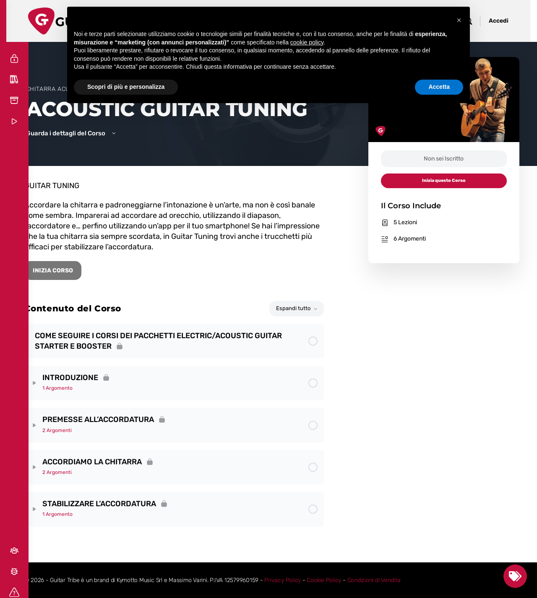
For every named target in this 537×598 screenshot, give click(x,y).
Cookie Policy (345, 580)
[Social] (14, 550)
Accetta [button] (439, 86)
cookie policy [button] (306, 42)
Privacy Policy (304, 580)
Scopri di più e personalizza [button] (125, 86)
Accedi (505, 20)
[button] (459, 20)
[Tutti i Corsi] (14, 79)
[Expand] (55, 383)
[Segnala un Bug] (14, 571)
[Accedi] (14, 58)
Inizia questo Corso (445, 180)
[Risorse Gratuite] (14, 100)
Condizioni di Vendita (395, 580)
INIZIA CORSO (74, 270)
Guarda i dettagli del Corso (82, 133)
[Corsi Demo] (14, 121)
